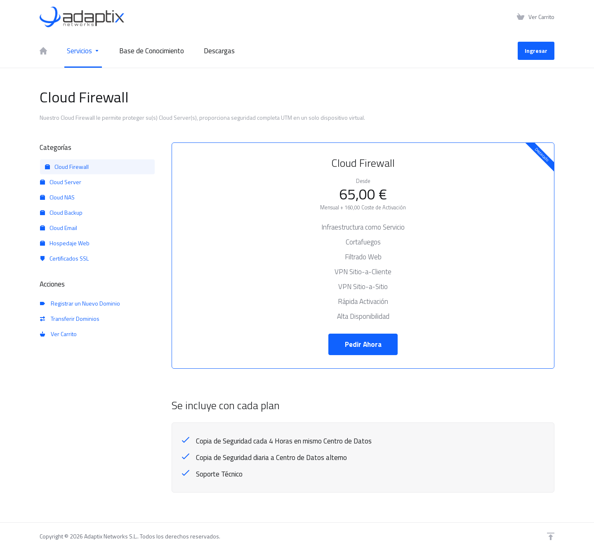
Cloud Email (58, 227)
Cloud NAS (57, 197)
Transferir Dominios (69, 318)
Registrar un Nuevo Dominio (80, 303)
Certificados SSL (64, 258)
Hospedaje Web (65, 243)
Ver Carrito (58, 334)
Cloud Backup (61, 212)
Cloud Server (60, 182)
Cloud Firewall (67, 166)
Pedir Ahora (363, 344)
